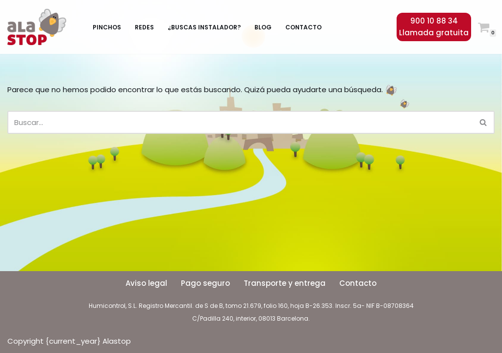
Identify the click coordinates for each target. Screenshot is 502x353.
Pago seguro (205, 283)
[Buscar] (240, 122)
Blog (263, 27)
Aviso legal (146, 283)
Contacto (303, 27)
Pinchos (107, 27)
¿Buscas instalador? (204, 27)
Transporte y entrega (285, 283)
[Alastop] (39, 27)
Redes (144, 27)
